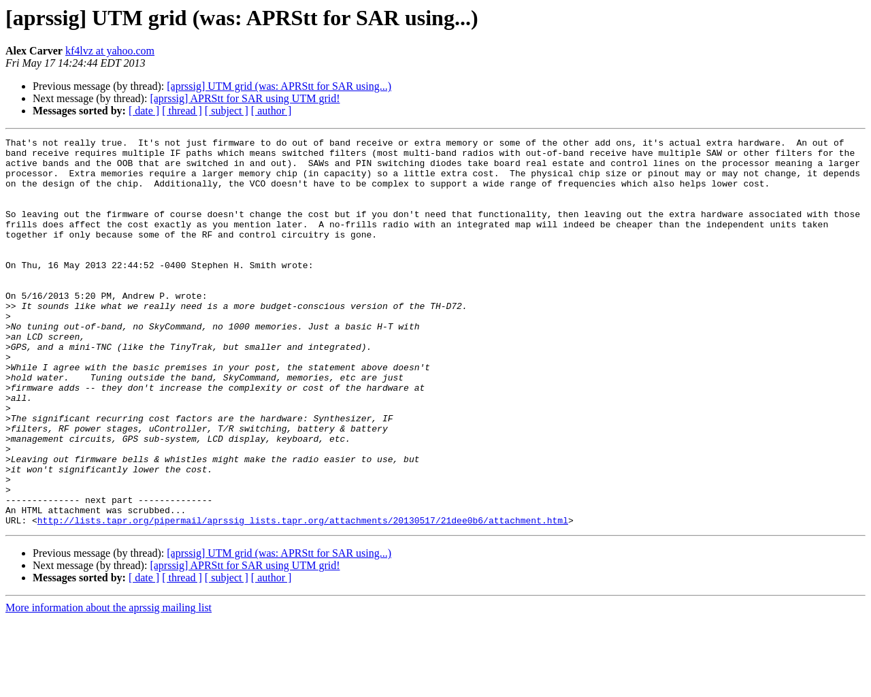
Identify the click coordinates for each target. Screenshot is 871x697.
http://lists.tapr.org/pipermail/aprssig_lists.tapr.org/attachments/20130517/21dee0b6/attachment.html (302, 597)
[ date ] (144, 110)
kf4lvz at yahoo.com (109, 50)
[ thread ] (182, 110)
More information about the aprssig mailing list (108, 685)
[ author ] (271, 110)
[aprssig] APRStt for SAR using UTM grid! (245, 98)
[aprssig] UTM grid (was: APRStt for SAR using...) (279, 86)
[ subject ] (226, 110)
